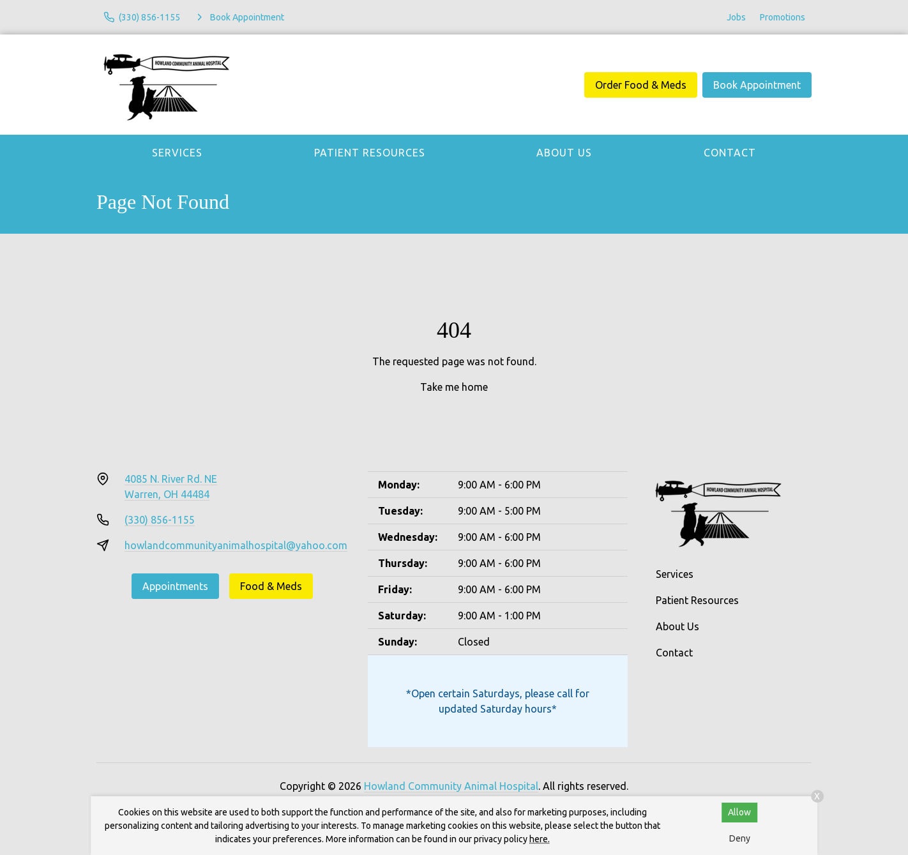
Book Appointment (757, 85)
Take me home (454, 387)
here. (539, 839)
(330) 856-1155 (160, 520)
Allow (739, 812)
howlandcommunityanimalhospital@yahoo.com (236, 545)
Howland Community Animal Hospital (451, 786)
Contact (730, 152)
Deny (739, 838)
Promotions (782, 17)
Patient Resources (369, 152)
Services (177, 152)
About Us (564, 152)
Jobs (736, 17)
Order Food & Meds (640, 85)
